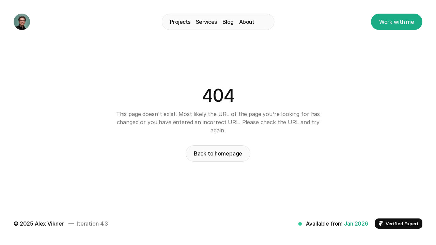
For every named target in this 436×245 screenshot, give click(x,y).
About (246, 21)
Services (206, 21)
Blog (228, 21)
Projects (180, 21)
